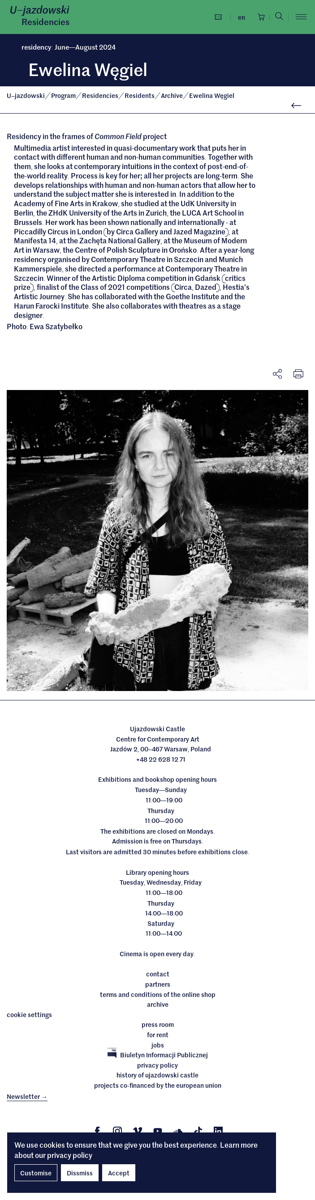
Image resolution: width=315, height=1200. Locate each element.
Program (64, 95)
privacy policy (69, 1155)
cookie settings (29, 1015)
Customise (36, 1172)
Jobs (157, 1045)
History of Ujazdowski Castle (157, 1075)
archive (157, 1005)
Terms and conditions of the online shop (158, 995)
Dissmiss (80, 1172)
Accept (118, 1172)
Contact (157, 975)
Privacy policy (157, 1065)
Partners (157, 984)
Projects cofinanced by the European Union (157, 1085)
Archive (172, 95)
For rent (157, 1035)
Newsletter (27, 1096)
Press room (158, 1025)
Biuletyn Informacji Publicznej (158, 1055)
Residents (140, 95)
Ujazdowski (26, 95)
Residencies (45, 21)
